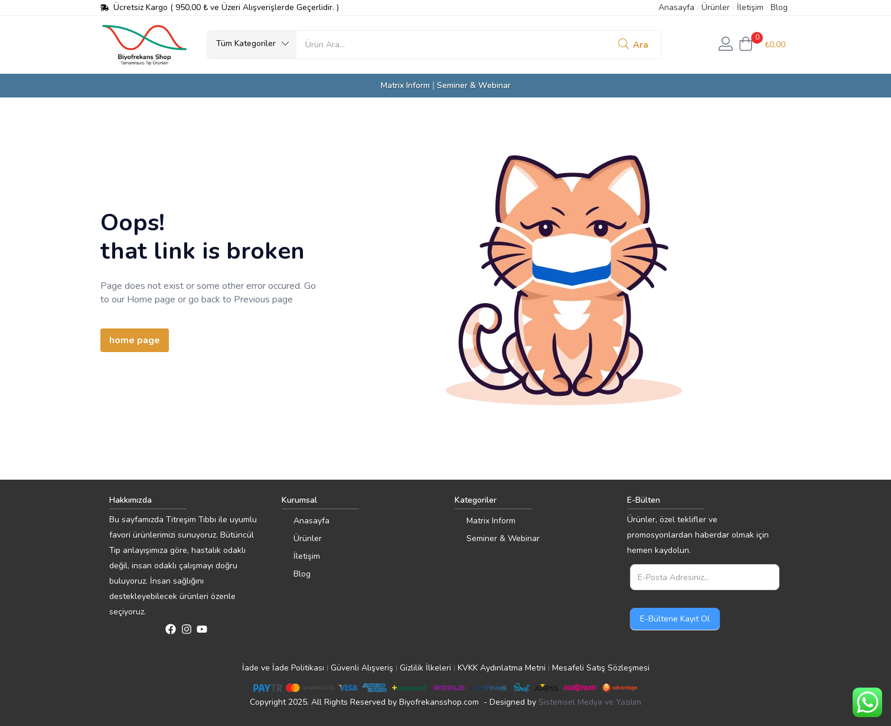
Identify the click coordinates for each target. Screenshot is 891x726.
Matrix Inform (405, 85)
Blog (779, 7)
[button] (251, 44)
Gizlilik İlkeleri (425, 667)
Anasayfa (676, 7)
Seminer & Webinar (474, 85)
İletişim (750, 7)
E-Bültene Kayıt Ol (675, 618)
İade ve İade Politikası (283, 667)
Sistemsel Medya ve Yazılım (589, 702)
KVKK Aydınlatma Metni (502, 667)
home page (134, 340)
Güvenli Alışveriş (362, 667)
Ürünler (715, 7)
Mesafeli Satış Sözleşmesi (601, 667)
